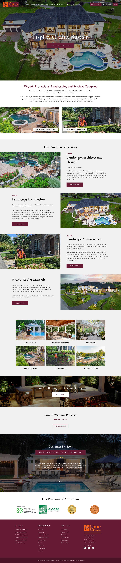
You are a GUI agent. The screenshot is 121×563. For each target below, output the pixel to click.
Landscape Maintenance (49, 4)
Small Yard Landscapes (21, 535)
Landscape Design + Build (45, 129)
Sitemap (40, 550)
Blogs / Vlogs (42, 540)
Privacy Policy (42, 548)
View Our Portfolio (20, 542)
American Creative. (79, 560)
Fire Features (30, 342)
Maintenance (60, 368)
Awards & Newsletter (43, 535)
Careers (40, 542)
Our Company (74, 4)
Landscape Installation (21, 532)
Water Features (30, 368)
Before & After (91, 368)
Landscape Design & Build (22, 529)
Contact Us (41, 545)
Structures (91, 342)
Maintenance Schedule (21, 540)
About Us (40, 529)
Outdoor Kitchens (60, 342)
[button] (59, 481)
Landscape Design (32, 4)
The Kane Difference (43, 537)
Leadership (41, 532)
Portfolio (63, 4)
